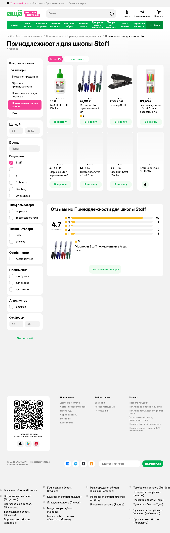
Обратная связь (68, 414)
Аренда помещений (105, 406)
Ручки (15, 113)
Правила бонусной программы (145, 424)
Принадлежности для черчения (24, 95)
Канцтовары (53, 36)
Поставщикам (102, 410)
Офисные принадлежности (22, 85)
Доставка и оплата (70, 402)
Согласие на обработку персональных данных (141, 418)
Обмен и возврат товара (72, 406)
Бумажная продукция (25, 76)
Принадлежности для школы (84, 36)
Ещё (9, 36)
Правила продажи (138, 402)
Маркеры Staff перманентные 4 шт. (101, 246)
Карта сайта (66, 422)
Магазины (65, 418)
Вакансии (100, 402)
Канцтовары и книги (27, 36)
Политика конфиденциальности (145, 406)
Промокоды (66, 410)
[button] (154, 25)
